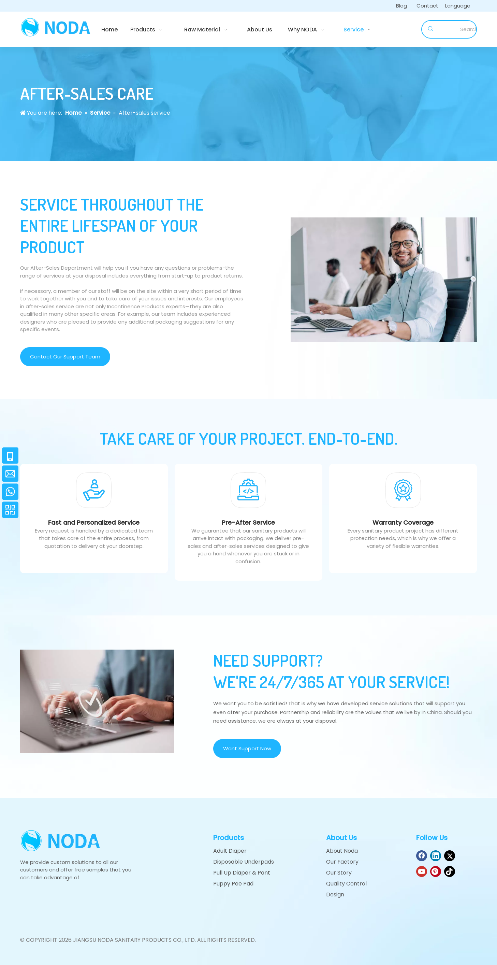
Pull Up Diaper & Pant (241, 873)
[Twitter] (449, 855)
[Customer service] (384, 279)
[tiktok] (449, 871)
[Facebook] (421, 855)
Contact (427, 5)
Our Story (339, 873)
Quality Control (346, 884)
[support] (97, 701)
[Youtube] (421, 871)
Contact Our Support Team (65, 356)
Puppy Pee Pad (233, 884)
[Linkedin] (435, 855)
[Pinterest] (435, 871)
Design (335, 894)
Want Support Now (247, 748)
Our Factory (342, 862)
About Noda (342, 851)
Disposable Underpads (243, 862)
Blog (401, 5)
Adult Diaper (230, 851)
